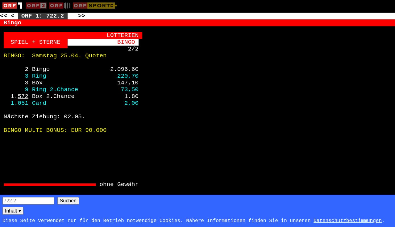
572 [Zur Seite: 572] (23, 96)
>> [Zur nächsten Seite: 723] (81, 16)
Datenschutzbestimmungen (348, 221)
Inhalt (13, 210)
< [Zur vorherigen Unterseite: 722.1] (13, 16)
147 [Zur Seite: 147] (122, 82)
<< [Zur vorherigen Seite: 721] (3, 16)
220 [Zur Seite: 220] (122, 76)
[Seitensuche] (28, 201)
